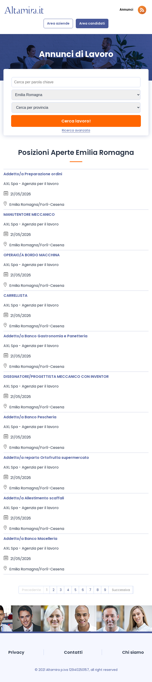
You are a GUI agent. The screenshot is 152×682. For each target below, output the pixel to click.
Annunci (126, 9)
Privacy (16, 652)
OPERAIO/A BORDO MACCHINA (31, 255)
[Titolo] (76, 82)
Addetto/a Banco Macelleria (30, 538)
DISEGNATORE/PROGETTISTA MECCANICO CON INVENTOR (56, 376)
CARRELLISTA (15, 295)
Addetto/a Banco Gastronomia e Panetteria (45, 336)
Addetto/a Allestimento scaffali (33, 498)
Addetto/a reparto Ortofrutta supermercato (46, 457)
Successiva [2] (121, 590)
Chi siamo (133, 652)
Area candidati (92, 23)
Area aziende (58, 23)
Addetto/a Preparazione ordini (32, 174)
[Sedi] (76, 95)
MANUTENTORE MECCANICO (29, 214)
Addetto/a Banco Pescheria (29, 417)
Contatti (73, 652)
